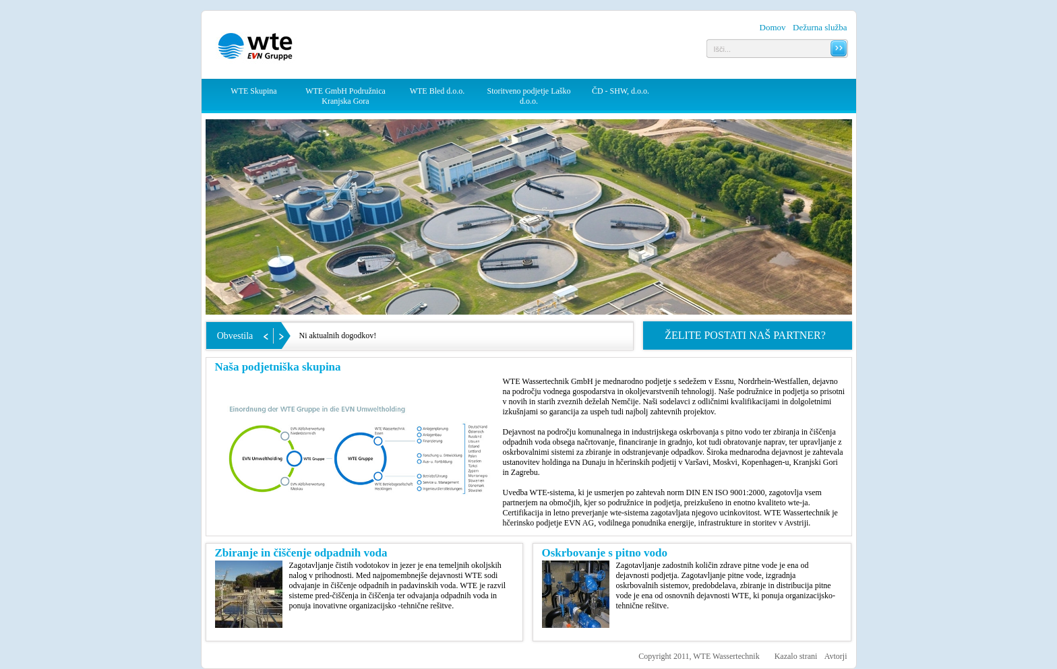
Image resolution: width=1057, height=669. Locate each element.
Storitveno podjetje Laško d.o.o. (529, 96)
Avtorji (835, 656)
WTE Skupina (253, 91)
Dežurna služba (820, 27)
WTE (257, 47)
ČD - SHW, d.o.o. (620, 91)
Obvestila (235, 336)
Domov (773, 27)
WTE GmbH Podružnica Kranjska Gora (345, 96)
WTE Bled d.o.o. (437, 91)
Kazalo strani (796, 656)
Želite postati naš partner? (745, 335)
